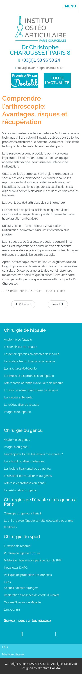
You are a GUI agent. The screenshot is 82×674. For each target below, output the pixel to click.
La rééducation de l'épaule (21, 404)
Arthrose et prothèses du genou (25, 483)
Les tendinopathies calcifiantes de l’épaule (31, 354)
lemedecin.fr (12, 609)
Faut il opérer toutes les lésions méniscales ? (33, 454)
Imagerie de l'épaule (17, 412)
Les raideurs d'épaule (18, 397)
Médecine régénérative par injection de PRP (33, 560)
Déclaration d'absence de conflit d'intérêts (31, 595)
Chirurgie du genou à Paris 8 (23, 513)
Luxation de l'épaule (17, 546)
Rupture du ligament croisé (22, 553)
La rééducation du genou (21, 490)
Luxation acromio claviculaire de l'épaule (31, 390)
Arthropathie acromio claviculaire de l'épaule (33, 383)
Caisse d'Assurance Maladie (22, 602)
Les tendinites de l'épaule (20, 347)
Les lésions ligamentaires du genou (27, 468)
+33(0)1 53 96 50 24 (40, 60)
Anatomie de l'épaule (18, 339)
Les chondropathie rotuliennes (24, 461)
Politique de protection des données (28, 575)
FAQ (5, 647)
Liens (7, 582)
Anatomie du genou (17, 439)
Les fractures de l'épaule (20, 368)
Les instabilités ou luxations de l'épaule (29, 361)
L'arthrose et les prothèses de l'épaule (29, 375)
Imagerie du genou (16, 447)
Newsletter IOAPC (16, 567)
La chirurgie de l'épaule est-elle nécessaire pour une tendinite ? (38, 524)
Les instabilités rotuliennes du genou (28, 476)
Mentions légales (13, 654)
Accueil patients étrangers (21, 588)
